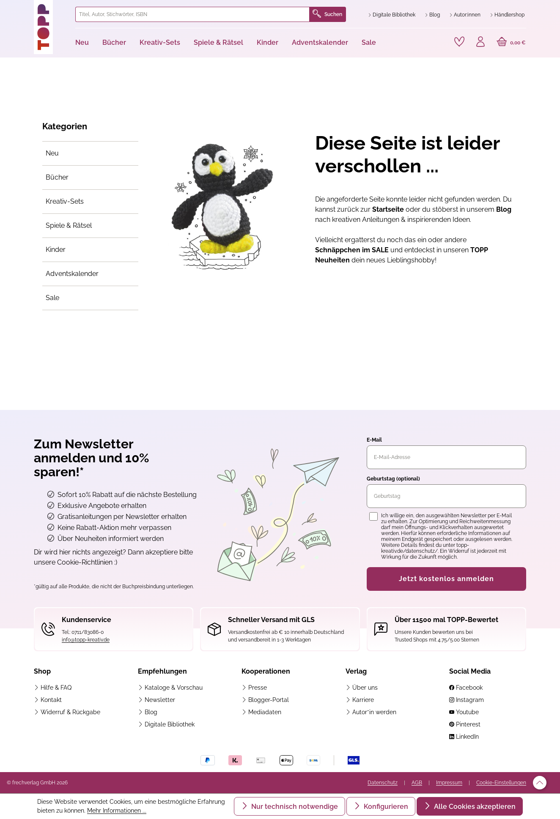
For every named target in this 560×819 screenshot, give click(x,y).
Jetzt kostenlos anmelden (446, 579)
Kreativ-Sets (65, 201)
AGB (417, 783)
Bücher (57, 177)
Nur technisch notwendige (294, 807)
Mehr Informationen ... (116, 810)
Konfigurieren (385, 807)
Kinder (56, 250)
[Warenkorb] (511, 43)
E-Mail (374, 440)
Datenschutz (383, 783)
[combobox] (192, 14)
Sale (52, 298)
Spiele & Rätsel (69, 225)
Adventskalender (72, 274)
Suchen (327, 14)
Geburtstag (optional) (393, 479)
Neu (52, 153)
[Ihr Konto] (480, 43)
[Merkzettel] (459, 41)
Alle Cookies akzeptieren (474, 807)
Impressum (449, 783)
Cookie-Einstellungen (501, 783)
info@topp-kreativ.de (86, 640)
